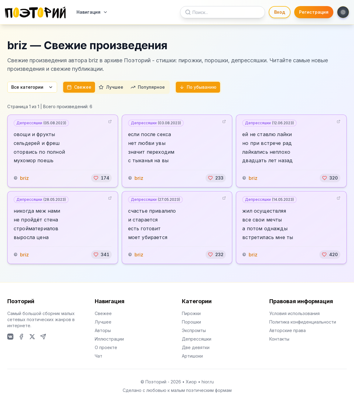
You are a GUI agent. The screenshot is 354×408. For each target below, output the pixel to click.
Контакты (279, 338)
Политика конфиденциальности (302, 321)
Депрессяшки (41, 123)
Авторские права (287, 330)
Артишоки (192, 355)
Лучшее (111, 87)
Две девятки (195, 347)
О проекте (106, 347)
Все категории (32, 87)
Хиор (191, 381)
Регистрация (313, 12)
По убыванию (197, 87)
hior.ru (208, 381)
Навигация (92, 12)
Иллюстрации (109, 338)
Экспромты (194, 330)
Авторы (103, 330)
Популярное (148, 87)
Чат (98, 355)
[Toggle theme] (343, 12)
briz (24, 178)
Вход (279, 12)
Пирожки (191, 313)
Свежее (79, 87)
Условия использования (294, 313)
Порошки (191, 321)
